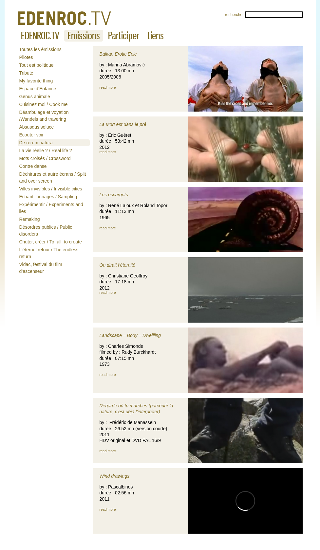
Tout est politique (36, 65)
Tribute (26, 73)
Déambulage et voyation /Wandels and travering (44, 116)
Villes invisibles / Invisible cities (50, 188)
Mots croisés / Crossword (45, 158)
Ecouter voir (31, 134)
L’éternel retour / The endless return (49, 253)
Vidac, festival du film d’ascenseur (40, 268)
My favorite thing (36, 80)
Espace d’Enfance (37, 88)
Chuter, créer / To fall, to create (50, 241)
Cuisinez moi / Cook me (43, 104)
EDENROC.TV (40, 36)
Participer (123, 36)
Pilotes (26, 57)
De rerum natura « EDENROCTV (64, 18)
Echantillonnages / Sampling (48, 196)
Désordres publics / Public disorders (45, 230)
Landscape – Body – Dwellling (130, 335)
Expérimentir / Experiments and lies (51, 208)
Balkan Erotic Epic (118, 54)
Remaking (29, 219)
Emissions (83, 36)
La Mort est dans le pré (123, 124)
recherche (233, 14)
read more (108, 87)
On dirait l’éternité (118, 265)
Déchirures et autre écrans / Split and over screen (52, 177)
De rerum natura (36, 142)
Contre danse (33, 166)
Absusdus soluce (36, 127)
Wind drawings (115, 476)
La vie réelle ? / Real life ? (45, 150)
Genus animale (34, 96)
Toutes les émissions (40, 49)
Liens (155, 36)
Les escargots (114, 194)
